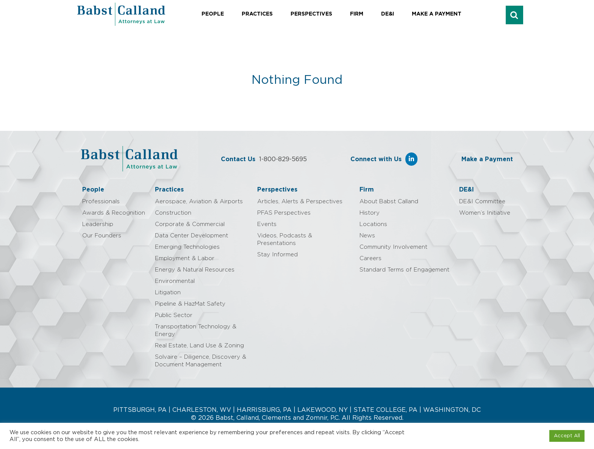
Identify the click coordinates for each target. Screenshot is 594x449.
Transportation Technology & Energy (195, 330)
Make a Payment (436, 14)
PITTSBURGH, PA (140, 410)
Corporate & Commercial (190, 224)
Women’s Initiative (484, 213)
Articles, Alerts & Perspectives (299, 201)
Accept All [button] (567, 435)
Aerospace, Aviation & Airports (199, 201)
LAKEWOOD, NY (322, 410)
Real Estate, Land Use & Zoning (199, 346)
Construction (173, 213)
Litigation (168, 292)
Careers (370, 258)
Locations (373, 224)
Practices (257, 14)
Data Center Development (191, 236)
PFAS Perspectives (284, 213)
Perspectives (311, 14)
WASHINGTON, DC (452, 410)
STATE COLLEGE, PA (385, 410)
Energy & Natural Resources (194, 270)
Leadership (97, 224)
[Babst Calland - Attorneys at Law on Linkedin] (411, 159)
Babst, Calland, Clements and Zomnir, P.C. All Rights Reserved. (308, 418)
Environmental (175, 281)
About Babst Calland (389, 201)
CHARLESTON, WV (201, 410)
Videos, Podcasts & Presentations (284, 239)
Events (267, 224)
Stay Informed (277, 254)
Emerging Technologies (187, 247)
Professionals (101, 201)
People (213, 14)
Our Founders (101, 236)
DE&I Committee (482, 201)
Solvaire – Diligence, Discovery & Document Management (200, 360)
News (367, 236)
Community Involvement (393, 247)
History (370, 213)
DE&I (387, 14)
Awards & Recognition (113, 213)
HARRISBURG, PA (264, 410)
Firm (356, 14)
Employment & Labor (184, 258)
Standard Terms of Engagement (404, 270)
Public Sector (173, 315)
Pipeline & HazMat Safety (190, 304)
